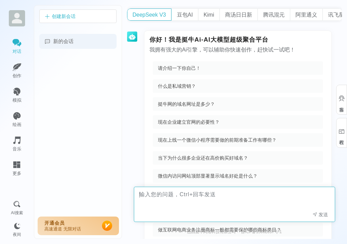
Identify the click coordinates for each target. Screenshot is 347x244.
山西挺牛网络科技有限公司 (211, 231)
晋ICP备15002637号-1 (261, 231)
